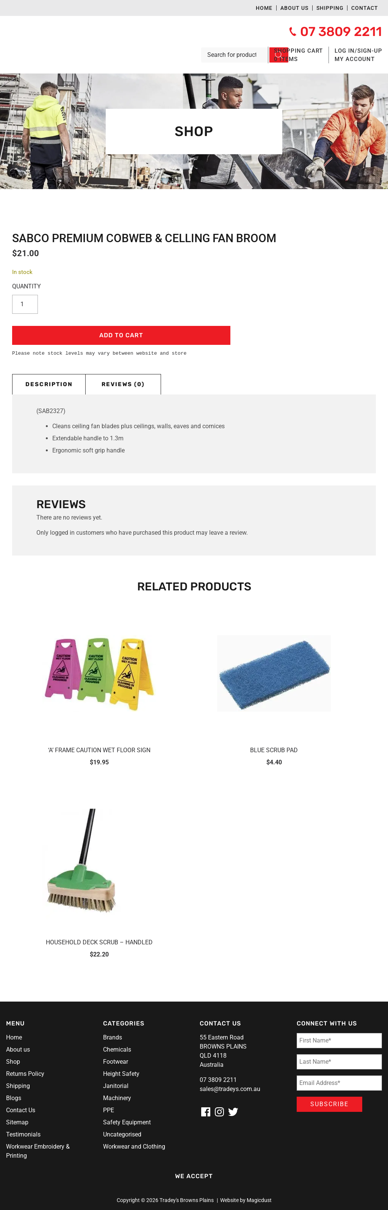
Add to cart (121, 335)
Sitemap (17, 1122)
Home (264, 8)
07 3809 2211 (218, 1079)
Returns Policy (25, 1073)
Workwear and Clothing (134, 1146)
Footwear (115, 1061)
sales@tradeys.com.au (230, 1089)
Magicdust (259, 1200)
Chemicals (117, 1049)
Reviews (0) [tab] (123, 384)
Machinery (117, 1098)
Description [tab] (49, 384)
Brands (112, 1037)
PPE (108, 1110)
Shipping (330, 8)
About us (294, 8)
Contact (364, 8)
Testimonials (23, 1134)
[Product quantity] (27, 304)
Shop (13, 1061)
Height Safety (121, 1073)
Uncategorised (122, 1134)
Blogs (13, 1098)
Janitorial (115, 1085)
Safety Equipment (127, 1122)
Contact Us (20, 1110)
